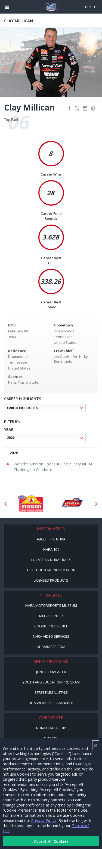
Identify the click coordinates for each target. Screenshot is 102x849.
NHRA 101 (51, 549)
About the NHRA (51, 539)
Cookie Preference (51, 626)
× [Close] (96, 745)
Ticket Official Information (51, 570)
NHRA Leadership (51, 727)
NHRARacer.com (51, 646)
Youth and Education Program (51, 682)
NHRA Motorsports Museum (51, 605)
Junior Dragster (51, 671)
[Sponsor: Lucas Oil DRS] (72, 504)
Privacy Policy (44, 820)
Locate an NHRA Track (51, 559)
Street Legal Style (51, 692)
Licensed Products (51, 580)
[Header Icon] (7, 7)
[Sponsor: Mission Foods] (30, 504)
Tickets (91, 6)
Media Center (51, 615)
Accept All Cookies (51, 841)
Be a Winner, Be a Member (51, 702)
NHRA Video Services (51, 636)
